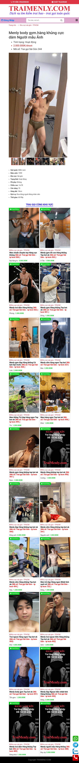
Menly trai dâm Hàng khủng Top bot (22, 749)
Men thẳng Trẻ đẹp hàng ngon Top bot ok (23, 419)
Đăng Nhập (8, 20)
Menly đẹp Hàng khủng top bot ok (23, 529)
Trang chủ (12, 25)
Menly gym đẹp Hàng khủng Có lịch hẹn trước (23, 364)
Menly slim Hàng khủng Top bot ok (22, 584)
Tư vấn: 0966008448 (20, 2)
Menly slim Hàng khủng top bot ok (55, 529)
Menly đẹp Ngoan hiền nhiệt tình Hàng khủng (54, 694)
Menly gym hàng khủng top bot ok (23, 474)
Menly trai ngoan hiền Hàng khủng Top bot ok (55, 639)
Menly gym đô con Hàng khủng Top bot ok (54, 255)
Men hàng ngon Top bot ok (55, 418)
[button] (65, 55)
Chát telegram (59, 2)
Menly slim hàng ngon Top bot (55, 363)
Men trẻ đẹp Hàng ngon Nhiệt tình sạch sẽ (55, 584)
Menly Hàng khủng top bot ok (55, 473)
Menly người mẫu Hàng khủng (55, 748)
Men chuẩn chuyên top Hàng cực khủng (23, 255)
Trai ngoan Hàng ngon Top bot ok (23, 639)
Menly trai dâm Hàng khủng (23, 309)
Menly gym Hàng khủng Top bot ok (54, 310)
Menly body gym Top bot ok (23, 693)
